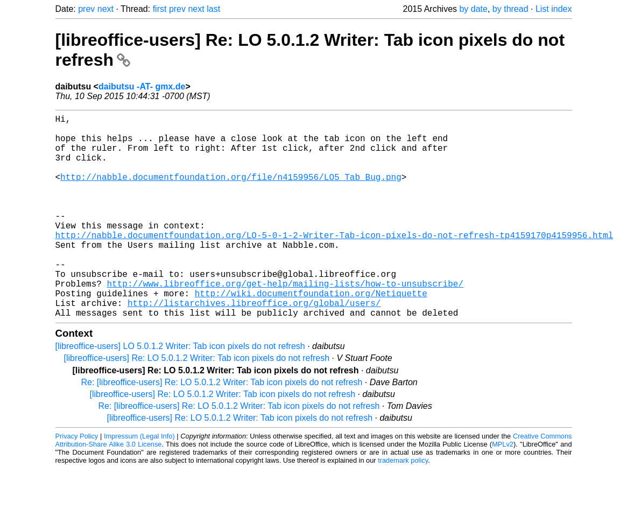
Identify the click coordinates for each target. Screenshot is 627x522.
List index (554, 8)
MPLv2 (502, 489)
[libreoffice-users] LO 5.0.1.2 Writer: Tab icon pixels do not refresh (180, 391)
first (160, 8)
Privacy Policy (76, 481)
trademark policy (403, 506)
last (213, 8)
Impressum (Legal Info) (139, 481)
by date (473, 8)
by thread (510, 8)
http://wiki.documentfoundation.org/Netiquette (311, 334)
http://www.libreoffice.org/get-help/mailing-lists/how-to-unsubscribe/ (285, 322)
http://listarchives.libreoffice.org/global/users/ (254, 346)
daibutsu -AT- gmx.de (141, 86)
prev (86, 8)
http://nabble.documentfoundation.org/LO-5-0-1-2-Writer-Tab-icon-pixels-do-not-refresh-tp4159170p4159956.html (334, 263)
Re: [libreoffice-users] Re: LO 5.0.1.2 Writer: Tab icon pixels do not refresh (222, 427)
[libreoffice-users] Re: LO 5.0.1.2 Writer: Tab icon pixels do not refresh (197, 403)
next (105, 8)
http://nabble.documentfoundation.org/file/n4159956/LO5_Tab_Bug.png (230, 192)
